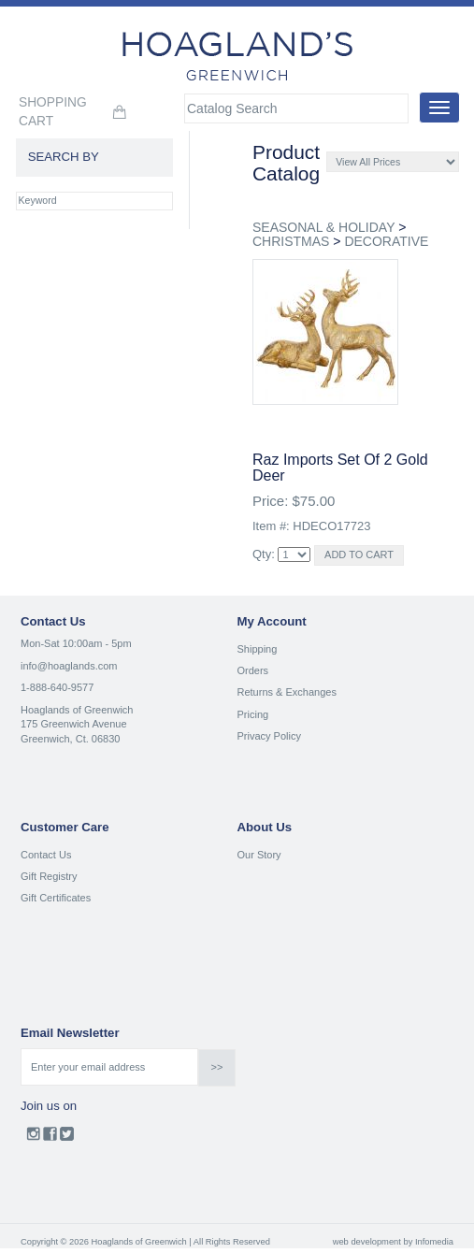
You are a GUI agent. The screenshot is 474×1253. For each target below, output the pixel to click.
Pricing (253, 714)
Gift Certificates (56, 897)
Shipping (257, 649)
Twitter (67, 1138)
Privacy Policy (269, 736)
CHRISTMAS (290, 241)
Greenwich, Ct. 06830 (70, 738)
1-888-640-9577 (57, 687)
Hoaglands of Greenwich (77, 709)
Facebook (50, 1138)
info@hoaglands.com (69, 665)
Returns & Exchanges (287, 692)
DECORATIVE (386, 241)
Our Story (259, 854)
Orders (253, 670)
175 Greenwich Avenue (74, 723)
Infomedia (434, 1241)
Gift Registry (49, 876)
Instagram (33, 1138)
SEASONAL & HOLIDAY (323, 227)
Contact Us (46, 854)
